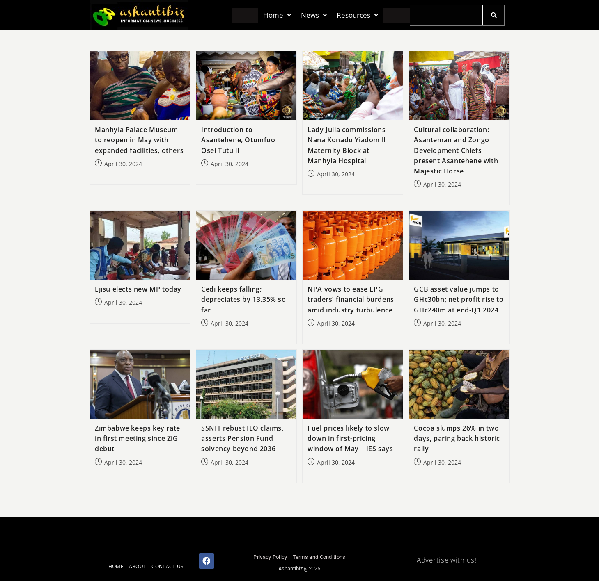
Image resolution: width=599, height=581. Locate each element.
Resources (357, 15)
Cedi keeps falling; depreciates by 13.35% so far (243, 299)
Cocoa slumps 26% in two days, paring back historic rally (457, 438)
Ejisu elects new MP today (138, 289)
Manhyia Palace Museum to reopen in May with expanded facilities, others (139, 140)
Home (277, 15)
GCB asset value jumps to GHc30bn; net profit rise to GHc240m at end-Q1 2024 (458, 299)
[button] (277, 15)
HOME (116, 566)
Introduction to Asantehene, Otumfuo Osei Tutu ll (238, 140)
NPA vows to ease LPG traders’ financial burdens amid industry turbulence (351, 299)
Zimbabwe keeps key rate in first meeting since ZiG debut (137, 438)
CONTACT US (167, 566)
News (314, 15)
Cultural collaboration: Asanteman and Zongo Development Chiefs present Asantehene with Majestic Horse (456, 150)
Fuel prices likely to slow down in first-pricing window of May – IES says (350, 438)
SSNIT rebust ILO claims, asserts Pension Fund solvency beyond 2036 (242, 438)
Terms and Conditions (319, 557)
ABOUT (138, 566)
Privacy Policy (270, 557)
